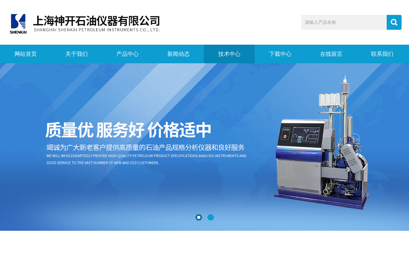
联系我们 (382, 54)
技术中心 (229, 54)
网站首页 (26, 54)
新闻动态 (178, 54)
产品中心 (127, 54)
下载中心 (280, 54)
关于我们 (76, 54)
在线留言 (331, 54)
